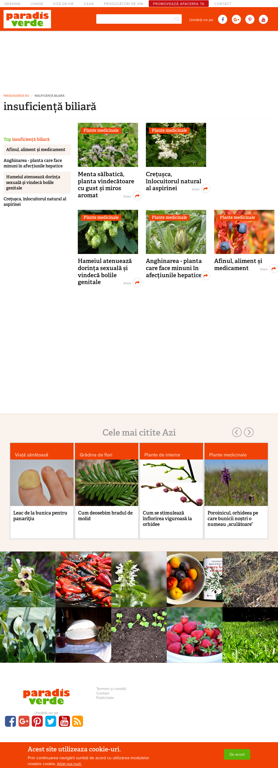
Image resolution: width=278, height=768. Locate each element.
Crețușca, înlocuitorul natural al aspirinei (173, 181)
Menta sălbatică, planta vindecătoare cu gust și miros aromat (106, 184)
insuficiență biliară (50, 96)
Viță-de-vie (63, 4)
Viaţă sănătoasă (31, 455)
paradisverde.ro (16, 96)
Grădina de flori (96, 455)
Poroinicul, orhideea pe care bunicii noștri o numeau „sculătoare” (233, 518)
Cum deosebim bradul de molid (105, 516)
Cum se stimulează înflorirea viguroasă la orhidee (167, 518)
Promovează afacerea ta (178, 4)
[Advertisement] (139, 60)
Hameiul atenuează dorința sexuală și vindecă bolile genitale (105, 271)
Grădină (12, 4)
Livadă (37, 4)
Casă (89, 4)
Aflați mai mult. (69, 764)
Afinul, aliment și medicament (238, 264)
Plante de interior (162, 455)
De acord (237, 754)
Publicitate (105, 697)
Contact (223, 4)
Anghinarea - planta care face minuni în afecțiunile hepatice (174, 268)
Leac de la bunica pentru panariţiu (40, 516)
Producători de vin (123, 4)
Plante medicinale (101, 130)
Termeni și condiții (111, 688)
